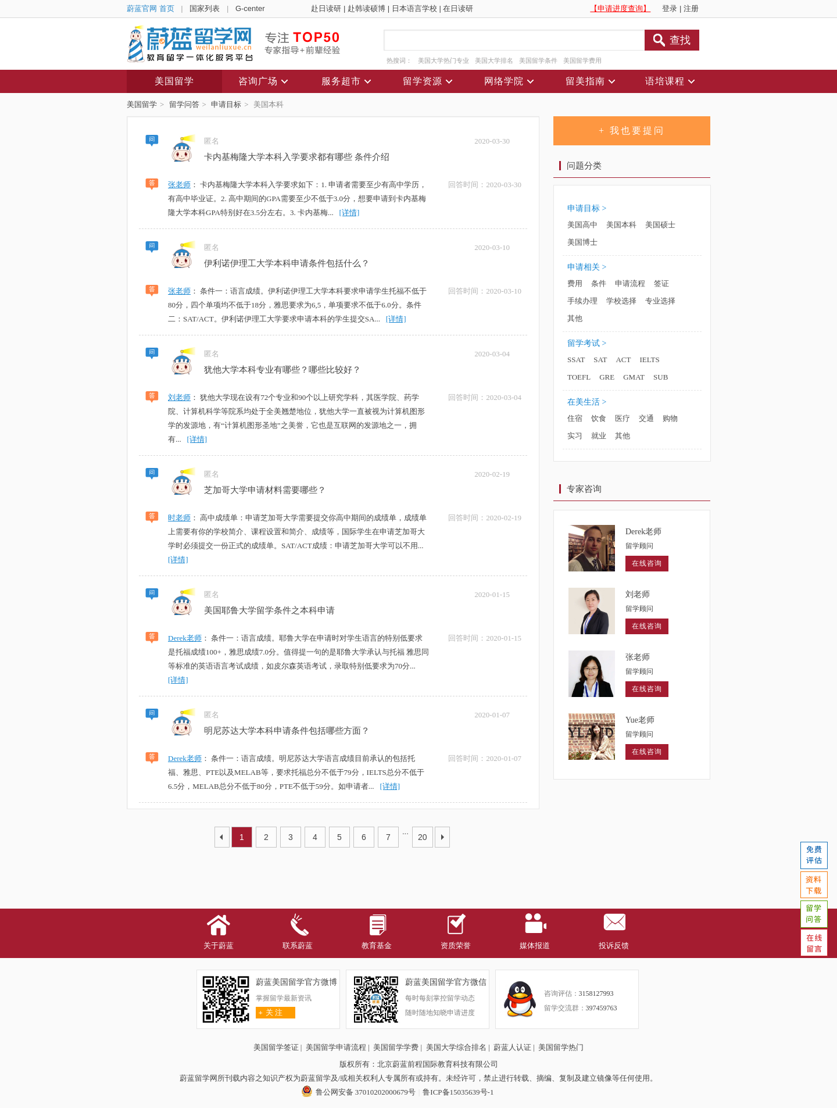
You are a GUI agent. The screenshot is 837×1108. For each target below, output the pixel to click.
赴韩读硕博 (366, 8)
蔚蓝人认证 (512, 1047)
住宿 (574, 418)
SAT (600, 359)
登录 (669, 8)
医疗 (622, 418)
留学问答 (184, 104)
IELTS (649, 359)
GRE (606, 377)
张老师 (179, 184)
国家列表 (204, 8)
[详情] (349, 212)
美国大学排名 (494, 60)
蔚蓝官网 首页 (150, 8)
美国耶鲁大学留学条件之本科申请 (269, 610)
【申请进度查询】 (620, 8)
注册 (691, 8)
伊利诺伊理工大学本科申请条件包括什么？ (287, 263)
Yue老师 (639, 720)
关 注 (269, 1012)
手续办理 (582, 300)
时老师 (179, 517)
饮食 (598, 418)
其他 (574, 318)
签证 (661, 283)
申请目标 (226, 104)
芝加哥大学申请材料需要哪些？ (265, 490)
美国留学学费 (396, 1047)
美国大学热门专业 (443, 60)
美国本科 (621, 224)
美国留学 (142, 104)
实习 (574, 435)
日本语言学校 (414, 8)
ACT (623, 359)
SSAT (576, 359)
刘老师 (179, 397)
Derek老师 (185, 638)
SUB (660, 377)
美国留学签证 (276, 1047)
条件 (598, 283)
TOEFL (579, 377)
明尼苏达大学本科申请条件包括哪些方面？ (287, 730)
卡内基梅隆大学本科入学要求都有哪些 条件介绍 (296, 157)
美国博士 (582, 242)
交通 (646, 418)
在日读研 (458, 8)
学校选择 (621, 300)
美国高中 (582, 224)
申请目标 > (586, 208)
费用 (574, 283)
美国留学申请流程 (336, 1047)
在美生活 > (586, 402)
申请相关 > (586, 267)
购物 (670, 418)
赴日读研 (326, 8)
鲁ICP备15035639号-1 (458, 1092)
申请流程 (630, 283)
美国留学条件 (538, 60)
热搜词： (399, 60)
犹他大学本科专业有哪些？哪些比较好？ (282, 369)
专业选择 (660, 300)
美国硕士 (660, 224)
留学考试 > (586, 343)
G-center (250, 8)
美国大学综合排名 (456, 1047)
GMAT (634, 377)
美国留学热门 (561, 1047)
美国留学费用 (582, 60)
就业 (598, 435)
